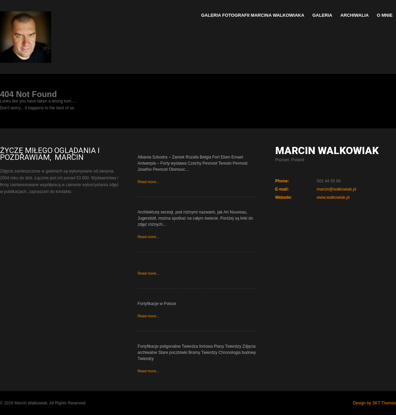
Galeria (322, 15)
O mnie (385, 15)
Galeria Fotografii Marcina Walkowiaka (252, 15)
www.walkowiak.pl (333, 197)
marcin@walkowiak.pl (336, 189)
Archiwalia (354, 15)
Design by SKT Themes (374, 403)
